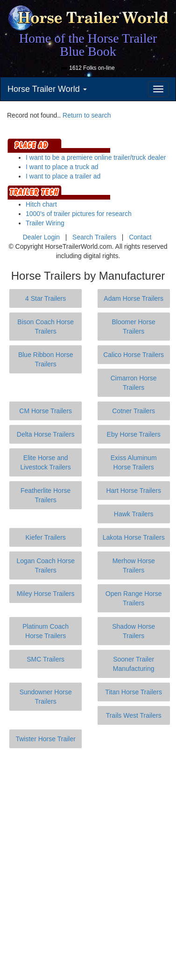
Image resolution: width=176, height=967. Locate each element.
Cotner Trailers (133, 411)
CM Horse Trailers (45, 411)
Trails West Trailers (134, 715)
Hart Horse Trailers (133, 490)
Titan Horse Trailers (133, 692)
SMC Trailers (45, 659)
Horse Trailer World (47, 89)
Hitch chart (41, 204)
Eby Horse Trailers (134, 434)
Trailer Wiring (45, 223)
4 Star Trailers (45, 298)
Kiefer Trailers (45, 537)
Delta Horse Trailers (46, 434)
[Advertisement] (88, 857)
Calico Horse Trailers (133, 354)
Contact (140, 237)
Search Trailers (94, 237)
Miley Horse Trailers (46, 593)
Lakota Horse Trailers (134, 537)
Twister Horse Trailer (45, 739)
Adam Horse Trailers (133, 298)
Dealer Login (41, 237)
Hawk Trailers (134, 514)
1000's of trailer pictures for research (79, 213)
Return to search (87, 115)
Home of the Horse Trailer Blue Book (88, 45)
